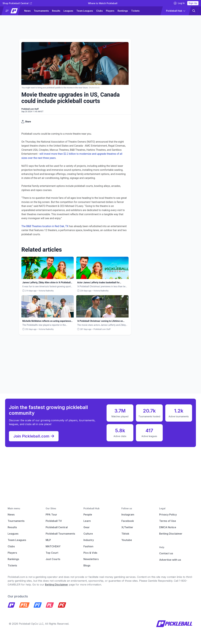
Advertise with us (170, 559)
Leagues (68, 10)
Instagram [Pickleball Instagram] (127, 514)
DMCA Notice (167, 527)
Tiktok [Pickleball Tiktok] (125, 533)
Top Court (52, 552)
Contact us (166, 553)
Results (56, 10)
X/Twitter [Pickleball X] (127, 527)
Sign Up (193, 3)
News (27, 10)
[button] (12, 10)
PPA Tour (51, 514)
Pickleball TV (54, 520)
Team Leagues (84, 10)
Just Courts (53, 559)
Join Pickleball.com (33, 436)
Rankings (123, 10)
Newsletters (91, 559)
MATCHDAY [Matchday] (53, 546)
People (87, 514)
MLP (48, 540)
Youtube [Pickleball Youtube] (126, 540)
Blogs (86, 565)
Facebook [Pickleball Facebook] (127, 520)
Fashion (88, 546)
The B (24, 226)
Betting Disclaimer (170, 533)
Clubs (99, 10)
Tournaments (41, 10)
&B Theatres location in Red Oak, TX (48, 226)
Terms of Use (167, 520)
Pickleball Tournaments (60, 533)
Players (110, 10)
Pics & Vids (90, 552)
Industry (88, 540)
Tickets (135, 10)
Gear (86, 527)
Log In (179, 3)
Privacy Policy (168, 514)
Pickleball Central (57, 527)
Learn (87, 520)
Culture (88, 533)
